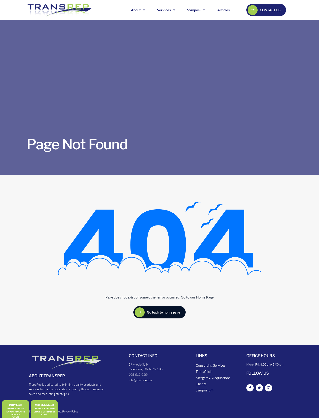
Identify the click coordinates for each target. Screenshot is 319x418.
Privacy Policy (70, 411)
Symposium (196, 10)
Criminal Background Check (44, 413)
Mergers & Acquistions (213, 378)
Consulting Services (211, 365)
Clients (201, 384)
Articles (223, 10)
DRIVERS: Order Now (15, 406)
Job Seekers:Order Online (44, 406)
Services (166, 10)
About (138, 10)
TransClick (204, 371)
